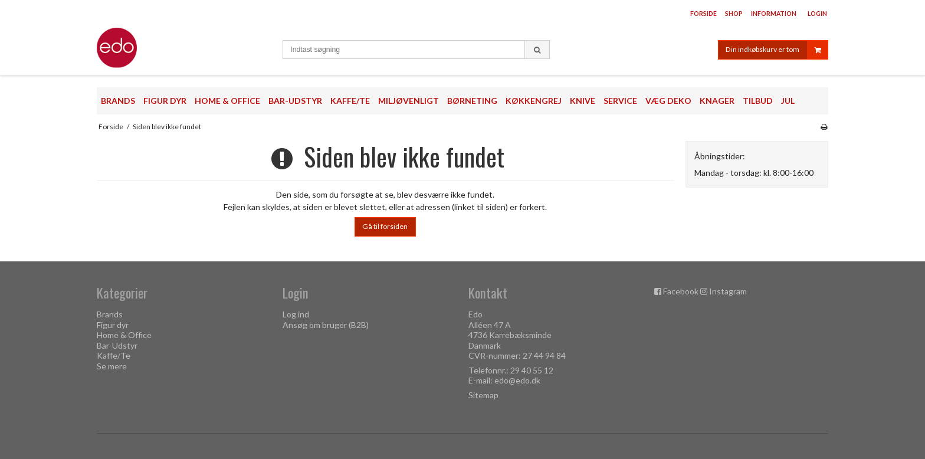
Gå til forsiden (385, 226)
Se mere (112, 366)
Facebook (680, 291)
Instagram (728, 291)
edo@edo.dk (517, 380)
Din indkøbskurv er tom (777, 50)
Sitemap (483, 395)
